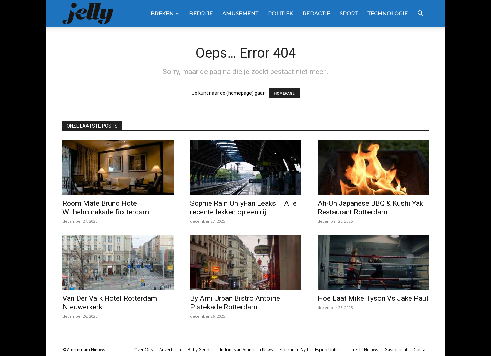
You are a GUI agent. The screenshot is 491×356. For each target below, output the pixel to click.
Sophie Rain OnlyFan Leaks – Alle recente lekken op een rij (243, 207)
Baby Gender (200, 350)
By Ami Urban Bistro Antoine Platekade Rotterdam (235, 302)
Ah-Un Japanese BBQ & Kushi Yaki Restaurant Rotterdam (371, 207)
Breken (165, 13)
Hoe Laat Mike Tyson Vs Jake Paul (373, 298)
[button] (420, 14)
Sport (349, 13)
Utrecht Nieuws (363, 350)
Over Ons (143, 350)
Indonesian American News (246, 350)
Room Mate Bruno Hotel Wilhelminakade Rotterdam (105, 207)
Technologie (387, 13)
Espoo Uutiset (328, 350)
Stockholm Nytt (293, 350)
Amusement (240, 13)
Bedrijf (201, 13)
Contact (421, 350)
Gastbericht (396, 350)
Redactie (316, 13)
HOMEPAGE (284, 93)
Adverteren (170, 350)
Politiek (280, 13)
